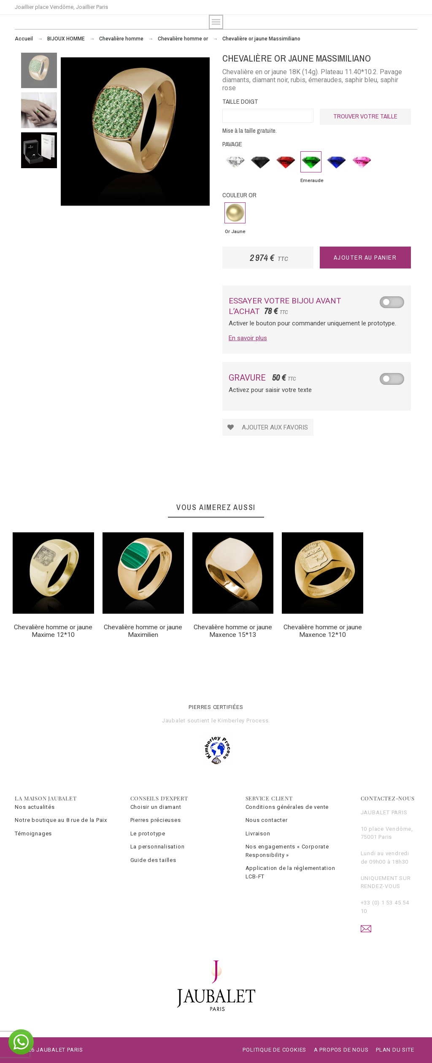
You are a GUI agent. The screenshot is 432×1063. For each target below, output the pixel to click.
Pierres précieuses (155, 820)
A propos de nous (341, 1050)
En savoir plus (248, 338)
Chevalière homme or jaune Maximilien (143, 631)
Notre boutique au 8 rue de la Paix (61, 820)
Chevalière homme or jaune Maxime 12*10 (53, 631)
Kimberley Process (243, 720)
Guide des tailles (153, 860)
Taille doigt (240, 101)
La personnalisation (157, 846)
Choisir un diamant (155, 807)
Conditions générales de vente (287, 807)
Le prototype (147, 833)
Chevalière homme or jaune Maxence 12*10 (323, 631)
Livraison (258, 833)
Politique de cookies (274, 1050)
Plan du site (395, 1050)
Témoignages (33, 833)
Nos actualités (34, 807)
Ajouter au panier (365, 257)
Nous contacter (267, 820)
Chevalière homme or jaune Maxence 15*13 (233, 631)
